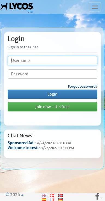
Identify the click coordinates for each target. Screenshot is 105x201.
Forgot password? (82, 86)
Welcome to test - (41, 147)
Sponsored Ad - (39, 142)
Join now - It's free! (52, 106)
